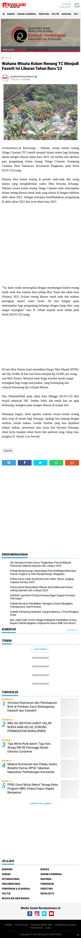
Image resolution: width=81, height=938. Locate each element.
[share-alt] (9, 463)
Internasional (11, 878)
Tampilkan (72, 630)
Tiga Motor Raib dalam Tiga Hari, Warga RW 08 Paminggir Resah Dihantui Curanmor (29, 747)
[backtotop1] (78, 934)
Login (48, 927)
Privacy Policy (21, 924)
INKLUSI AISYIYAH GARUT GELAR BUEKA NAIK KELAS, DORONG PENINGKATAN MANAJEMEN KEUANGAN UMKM (29, 729)
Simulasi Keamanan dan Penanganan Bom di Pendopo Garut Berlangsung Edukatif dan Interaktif (32, 706)
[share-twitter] (40, 463)
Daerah (11, 14)
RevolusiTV (47, 893)
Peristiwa (44, 14)
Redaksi (9, 924)
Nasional (67, 14)
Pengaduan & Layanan (65, 924)
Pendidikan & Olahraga (16, 888)
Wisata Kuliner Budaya (15, 898)
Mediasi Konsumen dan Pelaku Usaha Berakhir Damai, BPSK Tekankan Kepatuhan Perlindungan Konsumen (32, 768)
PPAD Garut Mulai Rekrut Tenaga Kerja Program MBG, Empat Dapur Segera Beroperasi (32, 788)
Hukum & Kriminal (26, 14)
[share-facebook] (25, 463)
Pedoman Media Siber (41, 924)
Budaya (44, 869)
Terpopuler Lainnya (40, 803)
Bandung (7, 869)
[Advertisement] (40, 244)
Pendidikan (47, 883)
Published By (36, 927)
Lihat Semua (40, 649)
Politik (55, 14)
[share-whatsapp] (56, 463)
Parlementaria (11, 883)
